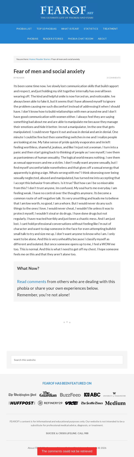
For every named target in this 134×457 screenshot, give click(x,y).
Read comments (31, 281)
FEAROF (67, 12)
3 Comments (113, 77)
